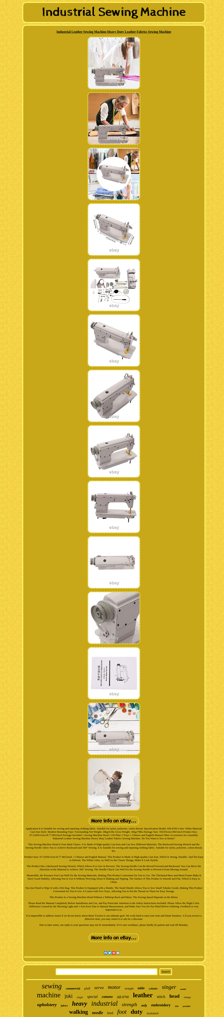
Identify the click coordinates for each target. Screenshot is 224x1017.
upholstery (47, 1004)
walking (78, 1012)
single (80, 997)
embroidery (161, 1005)
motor (114, 987)
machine (48, 995)
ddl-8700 (123, 997)
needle (97, 1012)
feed (110, 1013)
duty (137, 1011)
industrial (104, 1003)
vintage (187, 997)
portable (187, 1006)
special (92, 997)
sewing (52, 986)
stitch (161, 996)
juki (69, 996)
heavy (79, 1003)
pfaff (87, 988)
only (144, 1005)
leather (143, 995)
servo (99, 987)
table (141, 988)
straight (129, 988)
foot (122, 1011)
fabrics (64, 1005)
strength (129, 1004)
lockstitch (152, 1013)
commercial (73, 988)
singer (169, 987)
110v (177, 1006)
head (174, 996)
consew (107, 997)
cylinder (153, 988)
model (183, 989)
